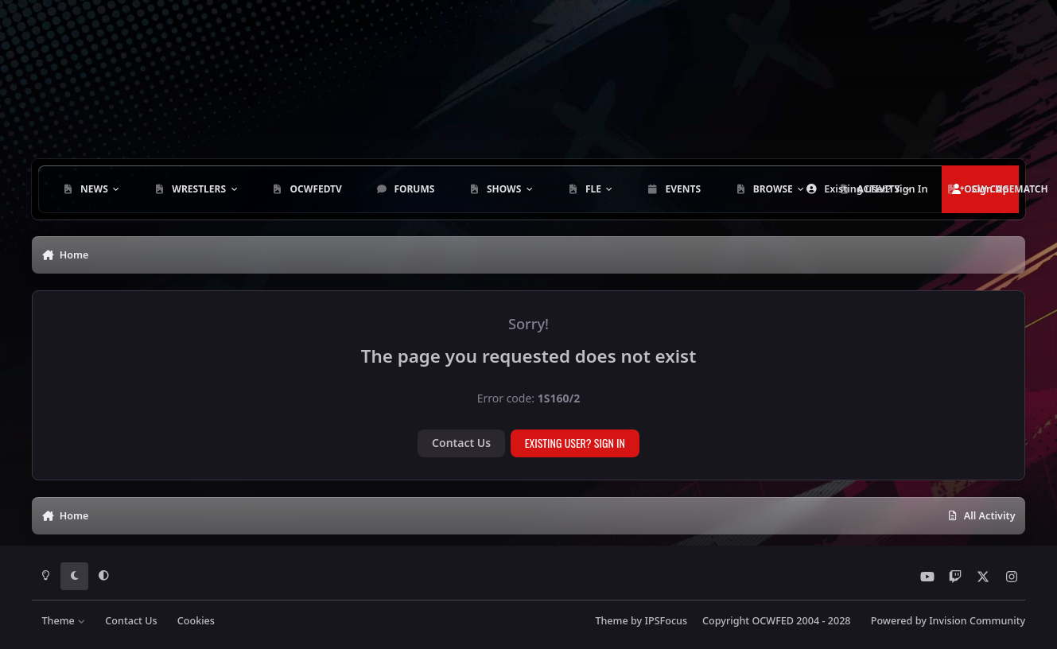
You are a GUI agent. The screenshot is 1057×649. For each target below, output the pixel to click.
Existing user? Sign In (575, 442)
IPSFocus (666, 621)
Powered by (948, 621)
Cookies (196, 621)
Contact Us (461, 442)
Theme (63, 621)
